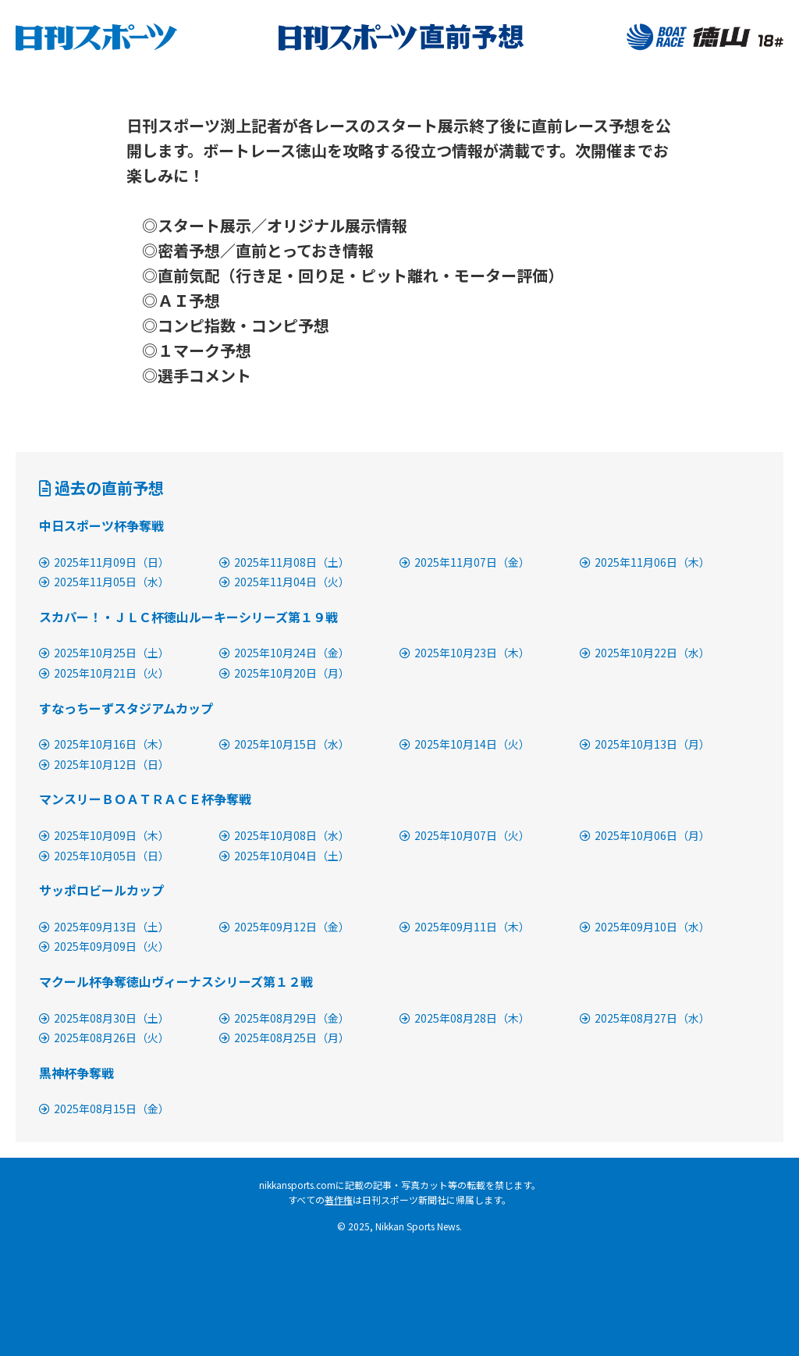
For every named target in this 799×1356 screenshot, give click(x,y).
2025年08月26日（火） (104, 1037)
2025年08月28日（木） (465, 1018)
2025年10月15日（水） (284, 744)
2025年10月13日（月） (645, 744)
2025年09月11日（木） (465, 926)
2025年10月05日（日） (104, 855)
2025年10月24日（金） (284, 652)
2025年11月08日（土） (284, 562)
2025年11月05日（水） (104, 581)
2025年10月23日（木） (465, 652)
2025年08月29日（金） (284, 1018)
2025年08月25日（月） (284, 1037)
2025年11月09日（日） (104, 562)
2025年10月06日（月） (645, 835)
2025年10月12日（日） (104, 764)
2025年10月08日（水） (284, 835)
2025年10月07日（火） (465, 835)
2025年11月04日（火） (284, 581)
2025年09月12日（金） (284, 926)
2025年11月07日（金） (465, 562)
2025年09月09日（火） (104, 946)
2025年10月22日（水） (645, 652)
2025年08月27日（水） (645, 1018)
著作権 (339, 1199)
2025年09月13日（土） (104, 926)
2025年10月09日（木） (104, 835)
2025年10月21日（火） (104, 673)
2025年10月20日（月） (284, 673)
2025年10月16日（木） (104, 744)
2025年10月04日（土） (284, 855)
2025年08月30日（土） (104, 1018)
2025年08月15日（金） (104, 1108)
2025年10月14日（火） (465, 744)
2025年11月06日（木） (645, 562)
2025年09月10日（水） (645, 926)
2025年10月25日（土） (104, 652)
